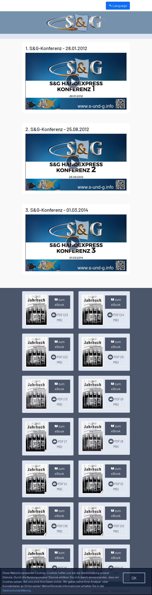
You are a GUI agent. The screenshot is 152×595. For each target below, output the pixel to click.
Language (118, 6)
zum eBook (59, 302)
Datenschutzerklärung (16, 590)
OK (134, 577)
